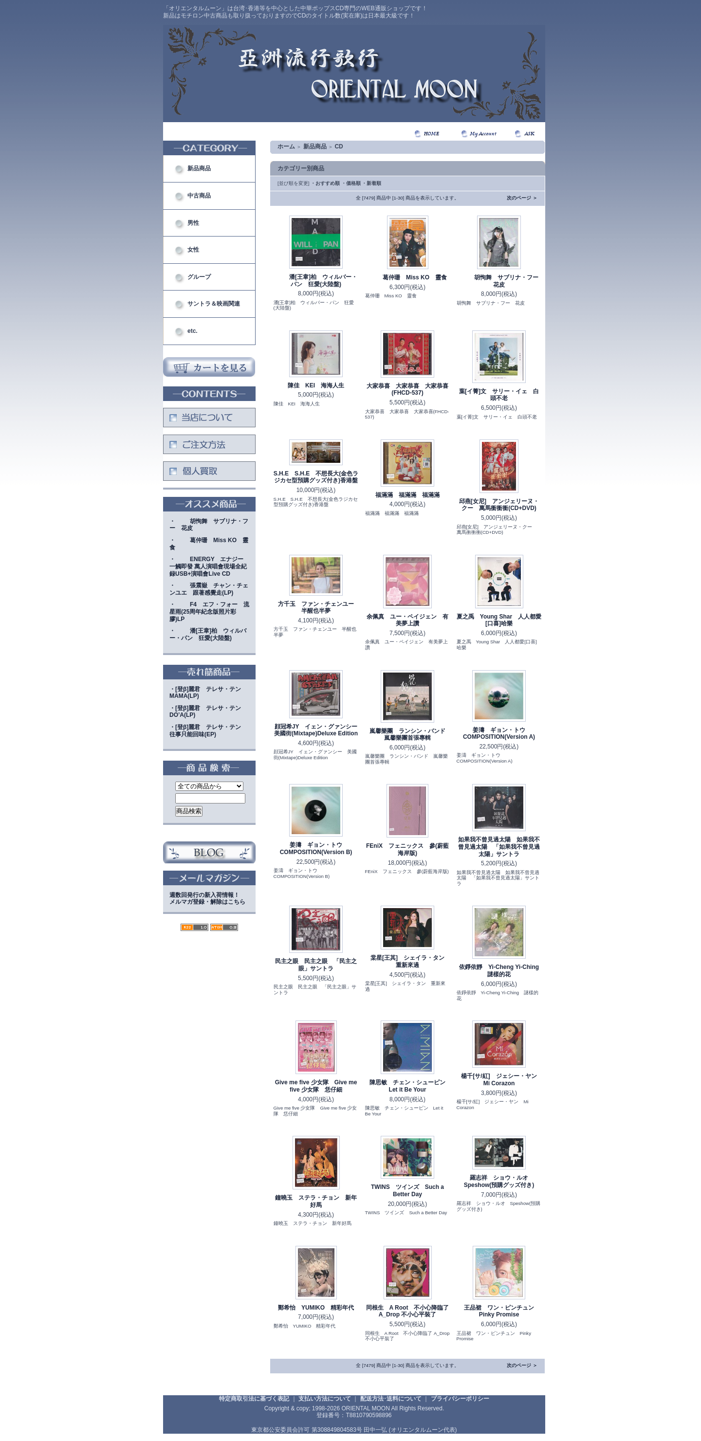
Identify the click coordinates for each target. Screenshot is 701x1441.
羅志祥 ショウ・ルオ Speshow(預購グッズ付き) (499, 1181)
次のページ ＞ (522, 198)
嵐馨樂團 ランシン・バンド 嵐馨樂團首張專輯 (410, 735)
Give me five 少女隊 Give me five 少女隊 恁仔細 (316, 1086)
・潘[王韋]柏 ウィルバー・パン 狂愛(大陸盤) (207, 634)
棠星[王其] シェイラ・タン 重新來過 (410, 961)
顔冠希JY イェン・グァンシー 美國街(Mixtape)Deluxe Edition (318, 730)
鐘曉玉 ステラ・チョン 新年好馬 (316, 1201)
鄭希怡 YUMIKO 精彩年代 (316, 1307)
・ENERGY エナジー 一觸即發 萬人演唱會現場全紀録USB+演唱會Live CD (209, 566)
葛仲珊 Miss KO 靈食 (407, 277)
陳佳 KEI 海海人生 (316, 385)
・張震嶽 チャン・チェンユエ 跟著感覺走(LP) (208, 589)
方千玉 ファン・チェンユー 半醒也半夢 (319, 608)
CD (338, 146)
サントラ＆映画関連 (213, 303)
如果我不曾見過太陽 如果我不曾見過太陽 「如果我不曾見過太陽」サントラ (499, 846)
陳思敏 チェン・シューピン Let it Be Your (410, 1086)
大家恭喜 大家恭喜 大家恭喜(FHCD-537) (407, 390)
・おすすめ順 (325, 183)
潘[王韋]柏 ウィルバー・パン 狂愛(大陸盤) (316, 281)
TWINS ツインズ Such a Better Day (407, 1191)
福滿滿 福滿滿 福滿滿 (407, 495)
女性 (193, 249)
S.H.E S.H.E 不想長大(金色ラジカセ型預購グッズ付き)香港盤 (316, 477)
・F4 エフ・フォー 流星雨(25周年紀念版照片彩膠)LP (209, 611)
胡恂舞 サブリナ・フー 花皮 (502, 281)
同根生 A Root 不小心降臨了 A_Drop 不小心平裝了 (407, 1311)
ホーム (286, 146)
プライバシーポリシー (460, 1398)
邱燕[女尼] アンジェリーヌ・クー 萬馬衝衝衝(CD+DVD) (499, 505)
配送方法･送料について (391, 1398)
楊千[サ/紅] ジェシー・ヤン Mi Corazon (501, 1080)
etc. (192, 331)
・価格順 (351, 183)
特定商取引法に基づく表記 (254, 1398)
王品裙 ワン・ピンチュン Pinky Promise (502, 1311)
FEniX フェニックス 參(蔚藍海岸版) (407, 849)
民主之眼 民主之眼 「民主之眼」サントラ (316, 965)
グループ (199, 277)
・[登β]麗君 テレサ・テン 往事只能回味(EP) (208, 731)
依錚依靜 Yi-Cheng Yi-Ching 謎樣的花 (502, 971)
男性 (193, 222)
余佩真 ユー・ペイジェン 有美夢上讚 (407, 620)
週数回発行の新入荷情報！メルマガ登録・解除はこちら (207, 899)
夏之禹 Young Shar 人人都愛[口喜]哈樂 (499, 620)
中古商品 (199, 195)
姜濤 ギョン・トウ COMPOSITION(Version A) (499, 734)
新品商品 (199, 168)
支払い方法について (324, 1398)
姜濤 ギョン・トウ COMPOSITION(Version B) (316, 848)
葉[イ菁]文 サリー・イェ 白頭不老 (499, 395)
